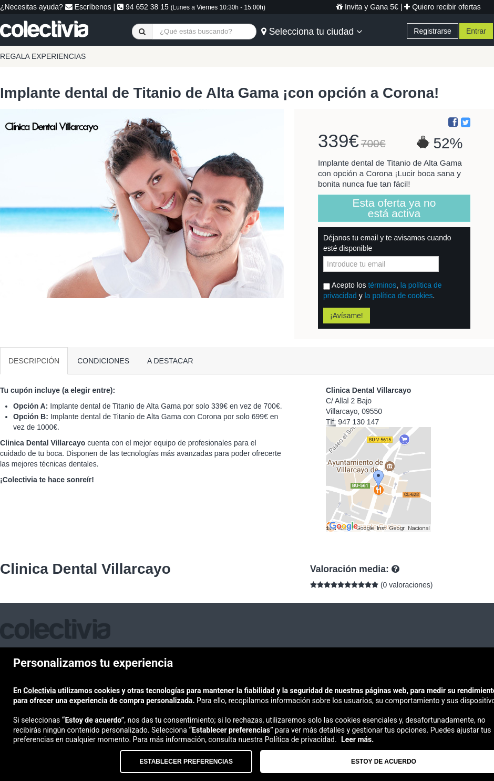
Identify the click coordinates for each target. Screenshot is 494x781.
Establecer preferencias (186, 761)
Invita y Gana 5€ (367, 7)
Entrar (476, 31)
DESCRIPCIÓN (33, 361)
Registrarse (432, 31)
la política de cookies (399, 295)
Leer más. (357, 739)
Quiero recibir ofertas (442, 7)
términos (382, 285)
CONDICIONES (103, 361)
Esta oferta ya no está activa (394, 208)
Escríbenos (88, 7)
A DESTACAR (170, 361)
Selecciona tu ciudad (311, 31)
